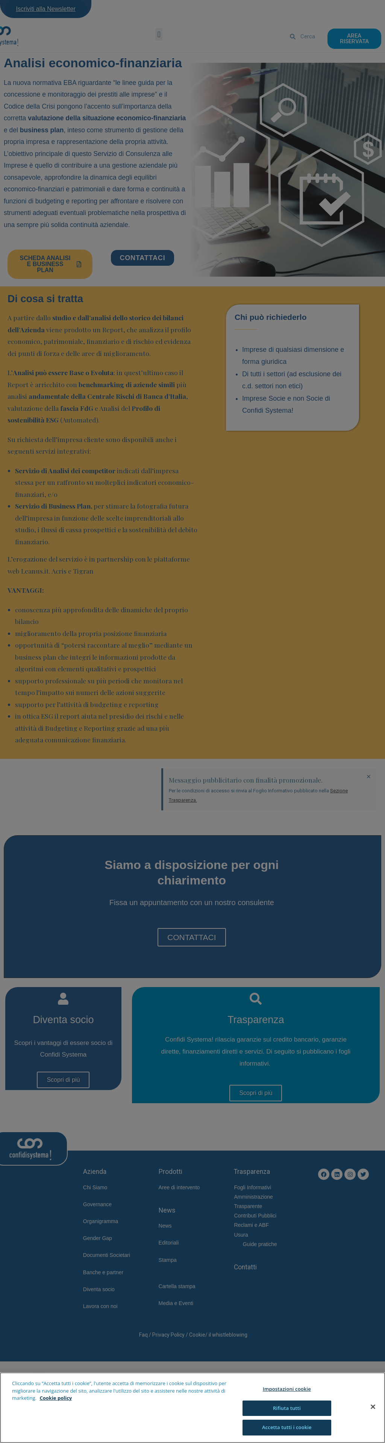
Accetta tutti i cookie (287, 1427)
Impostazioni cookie (287, 1388)
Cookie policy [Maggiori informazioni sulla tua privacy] (55, 1398)
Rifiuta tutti (287, 1408)
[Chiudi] (373, 1407)
